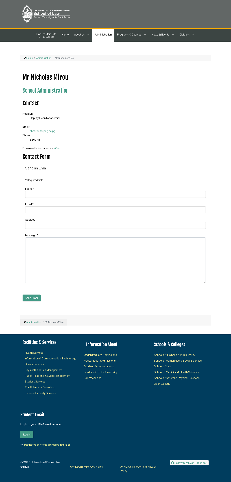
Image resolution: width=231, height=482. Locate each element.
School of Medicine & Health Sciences (176, 372)
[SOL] (45, 14)
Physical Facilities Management (43, 370)
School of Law (162, 366)
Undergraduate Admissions (100, 355)
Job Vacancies (92, 378)
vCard (57, 148)
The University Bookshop (40, 387)
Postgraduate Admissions (100, 360)
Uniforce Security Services (40, 393)
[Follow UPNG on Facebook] (189, 462)
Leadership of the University (100, 372)
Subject (31, 220)
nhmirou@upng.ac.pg (42, 131)
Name (29, 189)
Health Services (34, 353)
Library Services (34, 364)
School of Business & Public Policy (174, 355)
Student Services (35, 381)
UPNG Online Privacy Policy (86, 466)
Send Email (31, 298)
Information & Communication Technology (50, 358)
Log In (26, 434)
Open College (162, 384)
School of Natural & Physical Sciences (177, 378)
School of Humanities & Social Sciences (178, 360)
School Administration (46, 90)
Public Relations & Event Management (47, 376)
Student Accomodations (99, 366)
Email (29, 204)
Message (31, 235)
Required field (34, 180)
